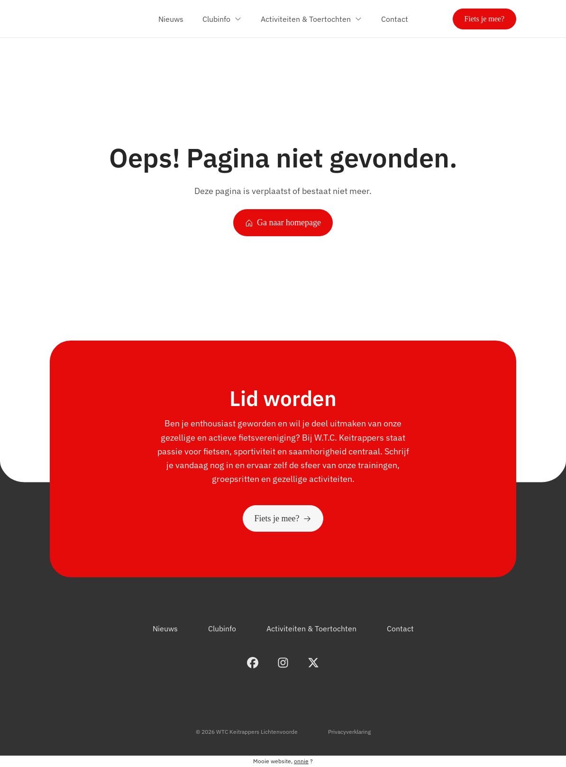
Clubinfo (222, 628)
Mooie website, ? (283, 761)
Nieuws (165, 628)
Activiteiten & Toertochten (311, 628)
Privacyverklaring (349, 731)
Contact (400, 628)
